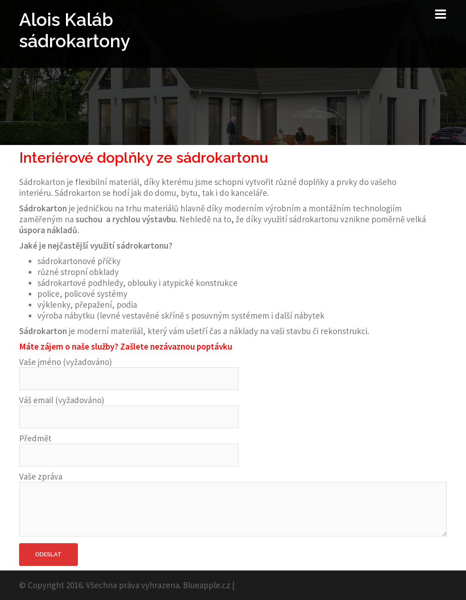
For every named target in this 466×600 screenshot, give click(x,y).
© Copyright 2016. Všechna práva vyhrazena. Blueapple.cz (124, 585)
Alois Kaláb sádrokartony (74, 30)
